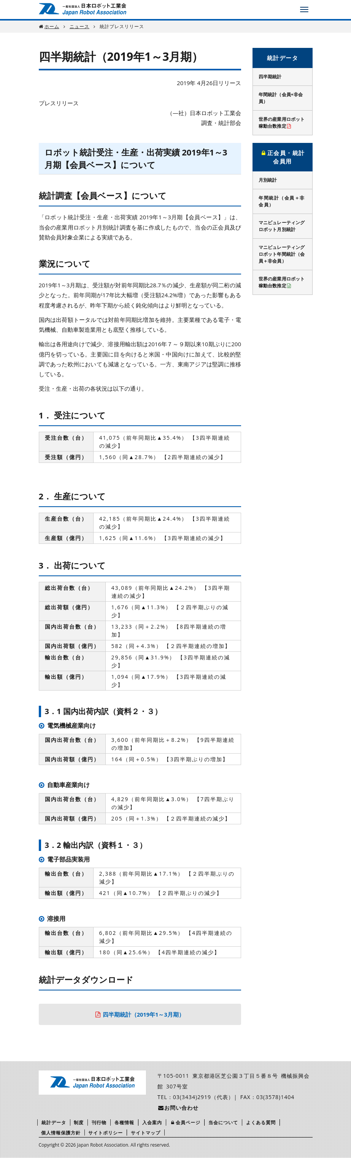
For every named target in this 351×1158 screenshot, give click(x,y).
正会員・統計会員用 (282, 157)
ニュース (79, 26)
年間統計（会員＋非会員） (282, 201)
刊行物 (99, 1123)
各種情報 (124, 1123)
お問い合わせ (178, 1108)
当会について (223, 1123)
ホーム (51, 26)
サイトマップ (145, 1132)
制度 (79, 1123)
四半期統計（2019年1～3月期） (143, 1014)
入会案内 (152, 1123)
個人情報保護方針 (61, 1132)
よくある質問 (261, 1123)
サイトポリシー (105, 1132)
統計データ (283, 58)
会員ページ (185, 1123)
